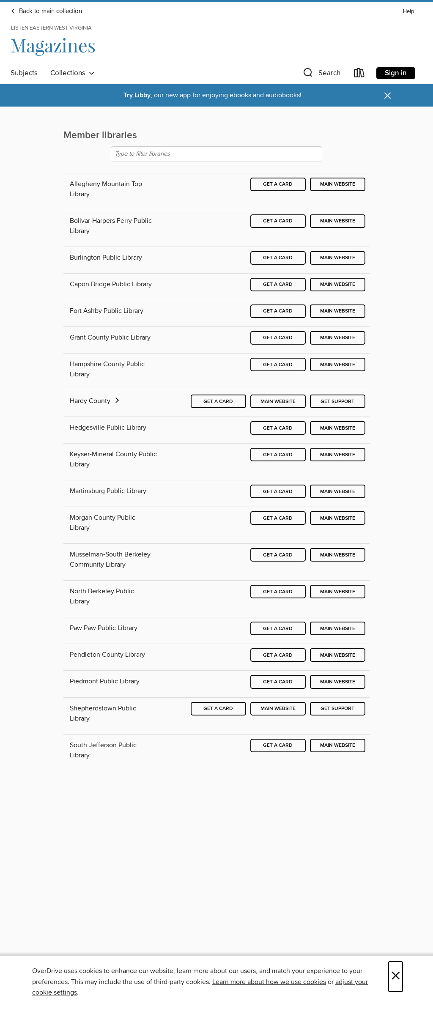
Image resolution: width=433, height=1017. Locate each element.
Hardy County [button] (95, 401)
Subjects (24, 73)
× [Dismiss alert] (387, 95)
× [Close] (395, 976)
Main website (337, 184)
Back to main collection (46, 11)
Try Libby (137, 95)
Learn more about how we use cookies (269, 982)
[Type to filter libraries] (216, 154)
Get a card (278, 184)
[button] (321, 74)
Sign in (396, 73)
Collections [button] (72, 73)
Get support (337, 401)
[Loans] (359, 74)
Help (408, 11)
